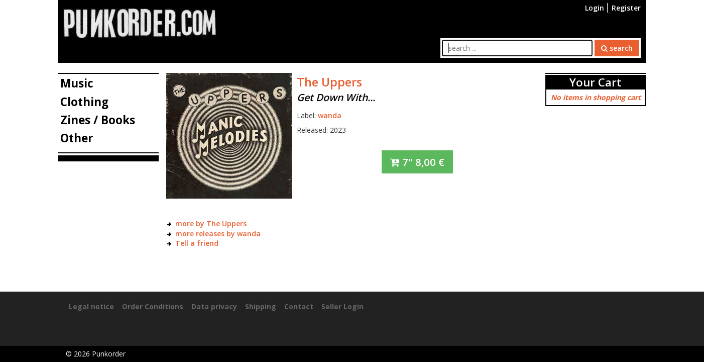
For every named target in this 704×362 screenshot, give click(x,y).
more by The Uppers (211, 223)
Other (76, 138)
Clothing (84, 102)
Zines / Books (97, 120)
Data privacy (214, 306)
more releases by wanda (218, 233)
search (617, 48)
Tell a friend (196, 243)
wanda (329, 115)
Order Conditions (152, 306)
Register (626, 8)
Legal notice (91, 306)
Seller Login (342, 306)
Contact (298, 306)
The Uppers (329, 82)
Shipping (260, 306)
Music (76, 83)
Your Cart (595, 82)
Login (594, 8)
